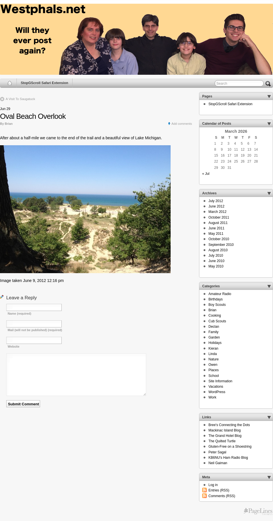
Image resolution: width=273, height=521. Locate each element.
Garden (214, 337)
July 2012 (215, 201)
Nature (213, 359)
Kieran (213, 348)
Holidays (215, 343)
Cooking (214, 315)
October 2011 (218, 217)
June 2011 (216, 228)
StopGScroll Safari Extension (44, 83)
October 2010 (218, 239)
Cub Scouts (217, 321)
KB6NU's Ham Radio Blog (228, 458)
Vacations (215, 387)
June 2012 (216, 206)
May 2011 (216, 234)
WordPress (216, 392)
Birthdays (215, 299)
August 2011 (218, 223)
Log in (213, 485)
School (213, 376)
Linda (212, 354)
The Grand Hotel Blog (224, 436)
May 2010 (216, 266)
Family (213, 332)
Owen (212, 365)
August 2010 (218, 250)
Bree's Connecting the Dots (229, 425)
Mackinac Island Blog (224, 430)
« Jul (205, 174)
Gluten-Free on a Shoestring (229, 447)
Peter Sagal (217, 452)
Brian (212, 310)
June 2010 (216, 261)
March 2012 (217, 212)
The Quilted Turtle (221, 441)
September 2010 (221, 245)
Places (213, 370)
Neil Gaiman (217, 463)
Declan (213, 327)
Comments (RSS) (221, 496)
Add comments (181, 123)
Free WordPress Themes (258, 511)
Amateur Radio (219, 294)
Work (212, 397)
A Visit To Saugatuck (20, 99)
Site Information (220, 381)
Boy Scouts (217, 305)
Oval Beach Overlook (33, 116)
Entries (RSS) (218, 490)
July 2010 (215, 256)
